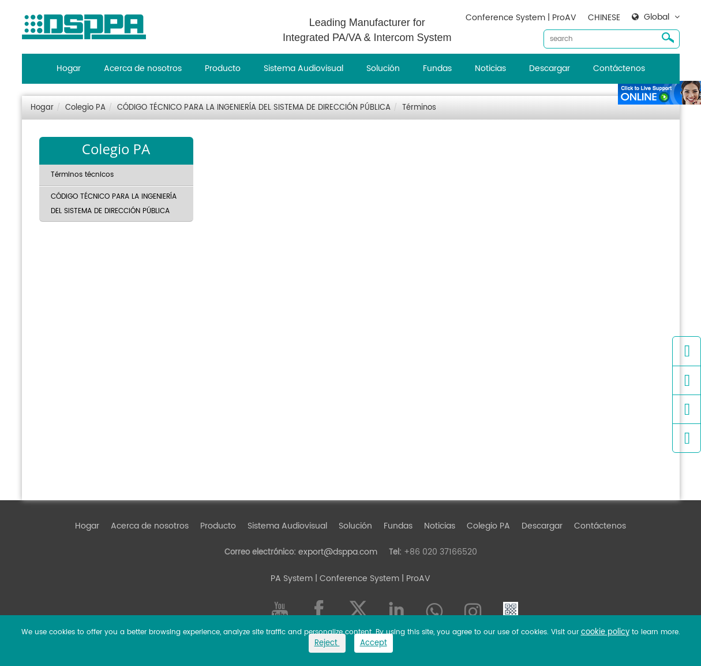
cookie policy (605, 632)
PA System (292, 578)
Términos (419, 108)
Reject (327, 643)
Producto (223, 68)
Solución (383, 68)
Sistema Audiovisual (303, 68)
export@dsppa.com (337, 552)
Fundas (437, 68)
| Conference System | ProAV (371, 578)
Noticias (490, 68)
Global (656, 17)
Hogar (69, 68)
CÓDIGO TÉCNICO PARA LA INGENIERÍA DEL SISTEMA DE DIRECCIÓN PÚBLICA (254, 108)
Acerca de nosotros (143, 68)
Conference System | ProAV (521, 17)
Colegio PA (85, 108)
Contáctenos (619, 68)
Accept (373, 643)
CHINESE (604, 17)
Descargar (549, 68)
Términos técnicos (82, 174)
